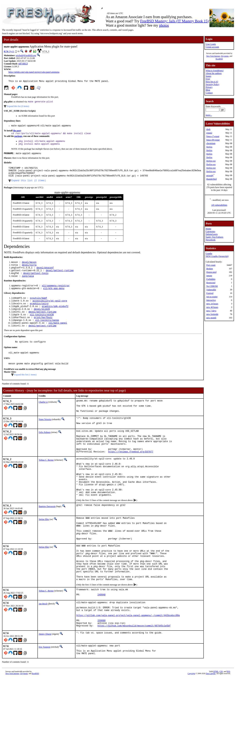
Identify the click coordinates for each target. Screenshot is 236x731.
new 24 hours (212, 303)
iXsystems (225, 56)
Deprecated (211, 272)
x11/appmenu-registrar (56, 294)
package (18, 138)
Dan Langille (211, 727)
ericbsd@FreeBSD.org (26, 55)
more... (209, 115)
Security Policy (212, 84)
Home (208, 228)
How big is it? (212, 81)
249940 (101, 641)
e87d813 (23, 64)
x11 (12, 51)
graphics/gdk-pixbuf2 (55, 316)
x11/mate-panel (57, 335)
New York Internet (213, 56)
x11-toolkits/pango (47, 332)
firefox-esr (211, 161)
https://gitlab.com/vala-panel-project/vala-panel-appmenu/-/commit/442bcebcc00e (128, 664)
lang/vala (28, 284)
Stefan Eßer (44, 551)
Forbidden (210, 279)
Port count (211, 265)
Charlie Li (43, 417)
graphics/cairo (39, 313)
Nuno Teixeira (45, 437)
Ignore (209, 275)
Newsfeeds (211, 239)
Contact (209, 92)
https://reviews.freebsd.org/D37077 (130, 475)
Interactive (211, 300)
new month (211, 317)
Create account (212, 47)
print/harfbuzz (43, 329)
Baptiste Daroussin (47, 538)
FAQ (208, 79)
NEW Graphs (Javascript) (217, 256)
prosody (210, 175)
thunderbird (211, 179)
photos (164, 25)
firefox (209, 147)
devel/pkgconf (45, 275)
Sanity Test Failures (214, 237)
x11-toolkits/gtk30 (42, 326)
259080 (101, 670)
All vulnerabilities (219, 205)
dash (208, 129)
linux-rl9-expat (213, 140)
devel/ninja (29, 271)
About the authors (214, 73)
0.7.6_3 (7, 51)
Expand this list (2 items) (28, 186)
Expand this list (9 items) (18, 107)
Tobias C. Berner (46, 483)
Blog (208, 90)
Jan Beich (43, 649)
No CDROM (212, 286)
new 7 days (211, 310)
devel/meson (29, 268)
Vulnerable (211, 289)
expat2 (209, 133)
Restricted (210, 282)
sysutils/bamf (38, 307)
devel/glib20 (42, 320)
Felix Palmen (45, 451)
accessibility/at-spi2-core (49, 310)
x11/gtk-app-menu (53, 297)
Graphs (209, 253)
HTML (215, 725)
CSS (221, 725)
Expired (209, 293)
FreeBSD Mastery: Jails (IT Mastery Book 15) (174, 21)
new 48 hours (212, 307)
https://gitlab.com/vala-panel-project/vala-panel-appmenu (33, 72)
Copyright (191, 727)
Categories (210, 231)
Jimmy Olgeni (45, 685)
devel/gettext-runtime (60, 278)
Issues (208, 76)
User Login (211, 44)
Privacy (209, 87)
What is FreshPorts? (215, 70)
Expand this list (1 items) (25, 389)
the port (17, 132)
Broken (209, 268)
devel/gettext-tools (35, 281)
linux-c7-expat (212, 136)
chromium (210, 143)
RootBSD (219, 59)
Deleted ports (212, 234)
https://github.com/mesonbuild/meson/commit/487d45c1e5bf (134, 676)
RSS (228, 725)
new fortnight (212, 314)
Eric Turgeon (44, 698)
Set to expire (212, 296)
